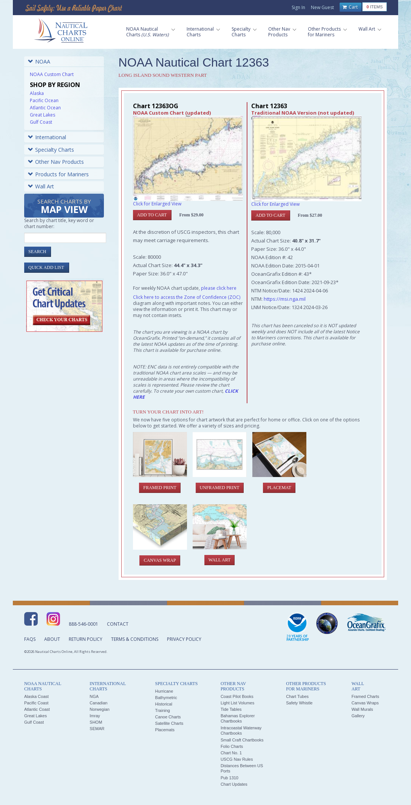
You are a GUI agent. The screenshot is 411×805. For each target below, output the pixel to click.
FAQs (30, 639)
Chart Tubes (297, 696)
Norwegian (100, 709)
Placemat (279, 487)
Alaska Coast (36, 696)
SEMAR (97, 728)
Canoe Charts (168, 717)
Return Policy (85, 639)
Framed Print (159, 487)
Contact (117, 624)
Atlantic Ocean (45, 107)
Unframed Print (219, 487)
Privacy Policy (184, 639)
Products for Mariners (58, 174)
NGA (94, 696)
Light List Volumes (237, 703)
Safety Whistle (299, 703)
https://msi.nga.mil (285, 298)
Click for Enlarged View (157, 203)
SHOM (96, 722)
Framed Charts (365, 696)
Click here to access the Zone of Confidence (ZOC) (186, 297)
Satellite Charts (169, 723)
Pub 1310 (229, 777)
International (47, 137)
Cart (350, 7)
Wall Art (41, 186)
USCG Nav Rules (237, 759)
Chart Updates (234, 784)
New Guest (322, 7)
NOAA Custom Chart (52, 74)
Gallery (358, 715)
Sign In (298, 7)
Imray (95, 715)
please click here (218, 288)
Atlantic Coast (37, 709)
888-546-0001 (83, 624)
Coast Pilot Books (237, 696)
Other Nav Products (56, 161)
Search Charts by (64, 206)
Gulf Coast (41, 122)
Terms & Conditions (134, 639)
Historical (163, 704)
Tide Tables (231, 709)
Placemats (165, 729)
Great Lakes (42, 115)
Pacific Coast (36, 703)
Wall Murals (362, 709)
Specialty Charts (51, 149)
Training (162, 710)
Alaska (37, 93)
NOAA (39, 61)
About (52, 639)
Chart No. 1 (231, 753)
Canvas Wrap (160, 560)
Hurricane (164, 691)
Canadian (98, 703)
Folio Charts (232, 746)
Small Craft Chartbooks (242, 740)
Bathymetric (166, 697)
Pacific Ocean (44, 100)
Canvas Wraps (365, 703)
